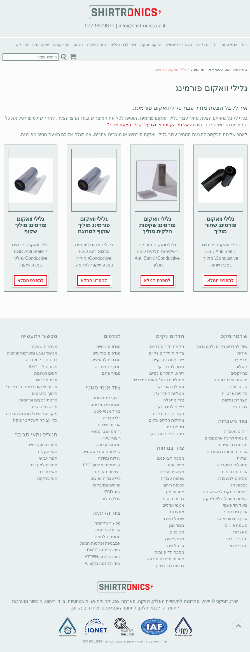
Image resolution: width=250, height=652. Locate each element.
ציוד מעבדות (233, 421)
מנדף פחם (111, 373)
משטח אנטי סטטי (105, 404)
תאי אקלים (47, 451)
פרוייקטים (61, 44)
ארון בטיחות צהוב (231, 518)
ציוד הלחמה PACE (104, 549)
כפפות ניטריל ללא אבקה (225, 498)
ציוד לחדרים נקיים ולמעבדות (222, 346)
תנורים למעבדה (43, 464)
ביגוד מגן (176, 525)
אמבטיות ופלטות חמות (100, 543)
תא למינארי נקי (170, 386)
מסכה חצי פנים (170, 458)
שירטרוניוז (40, 44)
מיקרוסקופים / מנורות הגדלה (32, 413)
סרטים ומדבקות (106, 485)
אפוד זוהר (175, 464)
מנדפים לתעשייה (106, 359)
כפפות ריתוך (173, 485)
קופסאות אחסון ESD (102, 464)
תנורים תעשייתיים (42, 444)
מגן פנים (177, 532)
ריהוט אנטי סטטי (106, 431)
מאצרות (240, 532)
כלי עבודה (112, 417)
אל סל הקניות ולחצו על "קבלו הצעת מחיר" (148, 124)
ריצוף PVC (111, 438)
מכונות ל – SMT (43, 366)
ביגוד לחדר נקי (171, 366)
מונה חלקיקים (44, 406)
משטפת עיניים (172, 471)
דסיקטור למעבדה (41, 359)
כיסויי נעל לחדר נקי (167, 433)
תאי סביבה (47, 471)
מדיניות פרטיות (234, 393)
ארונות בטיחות (234, 471)
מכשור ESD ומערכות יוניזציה (32, 353)
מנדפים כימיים (108, 346)
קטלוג (241, 366)
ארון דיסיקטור (235, 511)
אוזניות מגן (175, 491)
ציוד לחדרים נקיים (168, 359)
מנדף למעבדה (108, 366)
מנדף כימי (238, 545)
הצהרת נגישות (234, 400)
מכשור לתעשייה (179, 44)
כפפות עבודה (172, 478)
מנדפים (112, 336)
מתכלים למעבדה (232, 464)
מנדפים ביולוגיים (106, 353)
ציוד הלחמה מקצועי (103, 563)
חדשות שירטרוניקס (230, 379)
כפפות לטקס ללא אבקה (225, 491)
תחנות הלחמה (108, 536)
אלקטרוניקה (151, 44)
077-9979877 (100, 26)
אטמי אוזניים (173, 505)
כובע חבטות (173, 498)
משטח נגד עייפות (232, 444)
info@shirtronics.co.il (142, 26)
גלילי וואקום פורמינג (211, 88)
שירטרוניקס (233, 336)
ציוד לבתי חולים (123, 44)
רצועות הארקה (107, 471)
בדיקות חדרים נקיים (166, 353)
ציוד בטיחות (96, 44)
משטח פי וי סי (236, 525)
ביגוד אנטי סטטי (107, 411)
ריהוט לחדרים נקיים (166, 373)
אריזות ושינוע (200, 69)
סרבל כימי (175, 545)
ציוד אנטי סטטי (226, 69)
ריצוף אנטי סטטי (106, 397)
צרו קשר (20, 44)
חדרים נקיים (206, 44)
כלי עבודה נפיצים (105, 478)
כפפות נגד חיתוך (169, 565)
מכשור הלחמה (107, 523)
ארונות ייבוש (46, 379)
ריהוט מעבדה (235, 431)
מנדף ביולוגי (236, 538)
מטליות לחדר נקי (168, 393)
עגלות (242, 458)
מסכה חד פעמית (169, 552)
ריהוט (78, 44)
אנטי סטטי (229, 44)
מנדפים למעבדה (232, 478)
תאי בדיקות (47, 478)
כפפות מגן (238, 485)
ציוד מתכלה (173, 400)
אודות (242, 353)
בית (244, 44)
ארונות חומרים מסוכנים (227, 451)
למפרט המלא (220, 280)
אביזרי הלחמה (108, 529)
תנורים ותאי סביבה (35, 434)
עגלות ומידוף (109, 458)
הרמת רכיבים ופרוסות (38, 400)
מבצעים (240, 359)
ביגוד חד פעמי (235, 505)
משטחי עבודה (108, 444)
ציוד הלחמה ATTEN (103, 556)
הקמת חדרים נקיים (167, 346)
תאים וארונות (45, 373)
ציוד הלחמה (106, 513)
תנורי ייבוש (48, 458)
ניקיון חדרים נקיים (168, 413)
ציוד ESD (112, 491)
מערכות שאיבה (44, 346)
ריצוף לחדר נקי (170, 406)
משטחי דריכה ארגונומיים (226, 438)
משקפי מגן (174, 538)
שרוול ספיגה (173, 518)
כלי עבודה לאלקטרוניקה (35, 420)
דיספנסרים (174, 426)
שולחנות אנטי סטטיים (101, 451)
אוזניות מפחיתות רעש (165, 558)
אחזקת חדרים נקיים (166, 420)
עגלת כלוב (111, 498)
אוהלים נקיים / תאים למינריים (158, 379)
